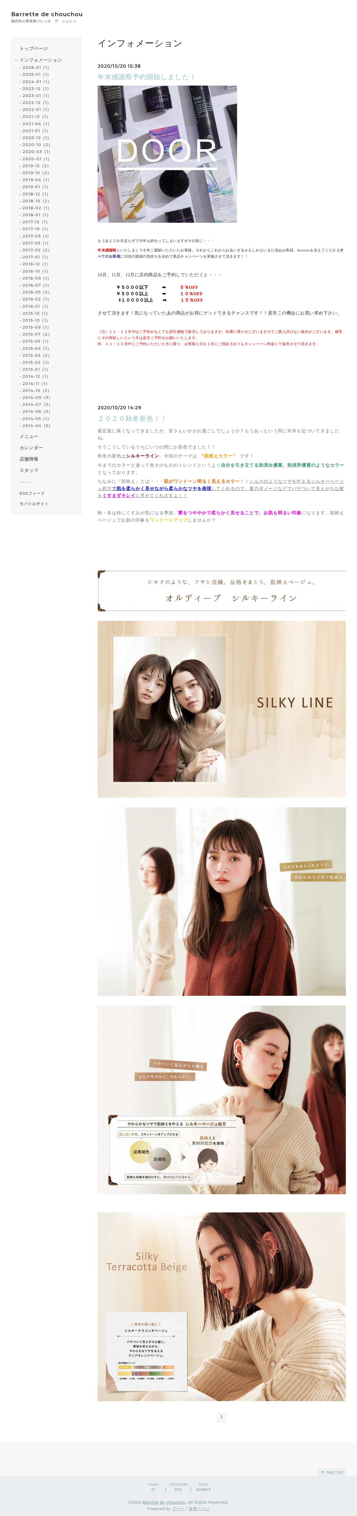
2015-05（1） (37, 341)
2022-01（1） (37, 109)
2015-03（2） (37, 355)
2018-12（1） (36, 194)
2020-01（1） (37, 158)
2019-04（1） (37, 179)
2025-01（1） (37, 74)
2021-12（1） (36, 116)
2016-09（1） (37, 278)
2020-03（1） (37, 151)
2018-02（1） (37, 207)
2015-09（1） (37, 327)
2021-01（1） (36, 130)
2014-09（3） (37, 397)
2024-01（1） (37, 81)
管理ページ (199, 1509)
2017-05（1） (37, 243)
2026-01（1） (37, 67)
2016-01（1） (36, 306)
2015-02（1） (37, 362)
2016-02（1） (37, 299)
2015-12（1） (36, 313)
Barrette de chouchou (53, 14)
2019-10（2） (37, 172)
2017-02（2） (37, 250)
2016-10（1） (36, 271)
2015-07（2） (37, 334)
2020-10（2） (37, 144)
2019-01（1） (36, 186)
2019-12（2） (37, 165)
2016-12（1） (36, 264)
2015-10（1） (36, 320)
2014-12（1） (36, 376)
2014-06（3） (37, 411)
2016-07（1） (37, 285)
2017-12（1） (36, 221)
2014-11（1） (36, 383)
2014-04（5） (37, 425)
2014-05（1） (37, 418)
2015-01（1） (36, 369)
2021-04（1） (37, 123)
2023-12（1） (37, 88)
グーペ (178, 1509)
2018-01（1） (37, 214)
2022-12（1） (37, 102)
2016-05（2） (37, 292)
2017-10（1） (36, 228)
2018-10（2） (37, 201)
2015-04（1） (37, 348)
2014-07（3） (37, 404)
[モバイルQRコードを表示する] (48, 504)
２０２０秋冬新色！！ (132, 419)
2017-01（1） (36, 257)
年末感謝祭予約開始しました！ (147, 77)
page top (331, 1471)
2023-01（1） (37, 95)
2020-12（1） (37, 137)
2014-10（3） (37, 390)
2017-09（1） (37, 236)
